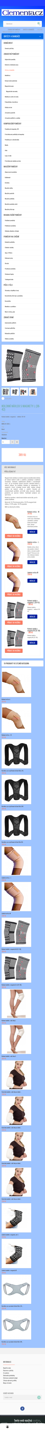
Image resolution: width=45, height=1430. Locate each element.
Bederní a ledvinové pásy (11, 65)
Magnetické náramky (11, 91)
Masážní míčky (9, 188)
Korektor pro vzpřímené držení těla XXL (12, 842)
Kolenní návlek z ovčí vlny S (9, 1056)
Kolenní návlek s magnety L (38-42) (33, 601)
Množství (4, 438)
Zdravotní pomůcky (14, 29)
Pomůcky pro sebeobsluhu (12, 140)
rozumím (4, 1423)
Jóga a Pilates (8, 253)
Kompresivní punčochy (11, 81)
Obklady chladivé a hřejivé (12, 231)
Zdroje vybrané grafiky (10, 1380)
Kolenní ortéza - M (33, 512)
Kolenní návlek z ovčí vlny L (9, 1020)
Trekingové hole (9, 279)
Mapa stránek (7, 1383)
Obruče (7, 263)
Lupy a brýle (8, 156)
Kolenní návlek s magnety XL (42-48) (11, 985)
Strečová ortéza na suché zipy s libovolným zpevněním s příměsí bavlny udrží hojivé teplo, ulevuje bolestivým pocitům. (33, 521)
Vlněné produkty (9, 339)
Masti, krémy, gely (10, 312)
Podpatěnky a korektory (11, 102)
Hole (6, 150)
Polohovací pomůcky (10, 226)
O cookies (6, 1373)
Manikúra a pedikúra (10, 306)
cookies (36, 1420)
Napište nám (7, 1368)
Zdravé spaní (8, 317)
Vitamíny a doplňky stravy (12, 290)
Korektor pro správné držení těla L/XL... (12, 1306)
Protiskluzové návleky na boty (13, 161)
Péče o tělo (8, 285)
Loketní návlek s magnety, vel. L (10, 1235)
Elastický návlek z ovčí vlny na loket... (11, 1092)
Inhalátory (7, 75)
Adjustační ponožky (10, 59)
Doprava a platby (8, 1370)
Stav (3, 427)
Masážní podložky (9, 199)
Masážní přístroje (9, 209)
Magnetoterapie (9, 86)
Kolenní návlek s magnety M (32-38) (33, 629)
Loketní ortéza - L (33, 542)
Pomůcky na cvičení (11, 236)
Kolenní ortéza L (6, 699)
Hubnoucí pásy (9, 258)
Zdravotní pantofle (10, 113)
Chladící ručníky (9, 247)
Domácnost (8, 43)
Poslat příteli (8, 398)
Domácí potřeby (9, 48)
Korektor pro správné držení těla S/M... (12, 1342)
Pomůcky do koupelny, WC (12, 129)
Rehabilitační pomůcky (13, 215)
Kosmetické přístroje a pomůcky (13, 296)
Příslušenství (9, 471)
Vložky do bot (8, 107)
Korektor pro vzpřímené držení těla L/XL (13, 771)
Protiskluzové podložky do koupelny (14, 134)
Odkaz (3, 421)
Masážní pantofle (9, 193)
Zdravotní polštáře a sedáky (12, 118)
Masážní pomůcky (11, 166)
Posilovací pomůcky (10, 269)
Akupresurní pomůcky (11, 172)
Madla (6, 145)
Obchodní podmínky (9, 1375)
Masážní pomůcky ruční (11, 204)
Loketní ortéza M (32, 572)
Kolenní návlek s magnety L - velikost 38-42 (33, 609)
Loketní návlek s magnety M (9, 1270)
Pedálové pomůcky (10, 220)
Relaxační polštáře (10, 333)
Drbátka (7, 183)
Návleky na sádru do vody (11, 97)
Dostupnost (5, 432)
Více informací (10, 467)
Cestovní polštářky (10, 328)
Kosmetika (8, 301)
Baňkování (7, 177)
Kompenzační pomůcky (12, 123)
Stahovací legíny (9, 274)
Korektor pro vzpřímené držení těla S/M (12, 806)
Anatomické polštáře (10, 323)
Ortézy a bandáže (28, 29)
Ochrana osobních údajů (10, 1378)
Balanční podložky (10, 242)
